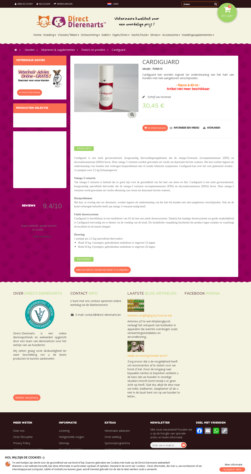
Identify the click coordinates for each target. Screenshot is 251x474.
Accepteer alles (232, 469)
